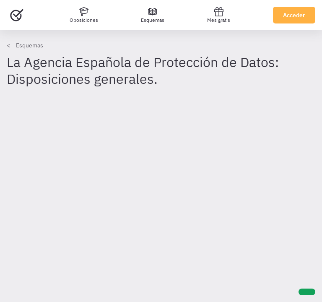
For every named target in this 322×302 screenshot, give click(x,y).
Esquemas (29, 45)
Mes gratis (218, 15)
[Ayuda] (307, 292)
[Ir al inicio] (17, 15)
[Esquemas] (152, 15)
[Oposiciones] (84, 15)
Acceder (294, 15)
